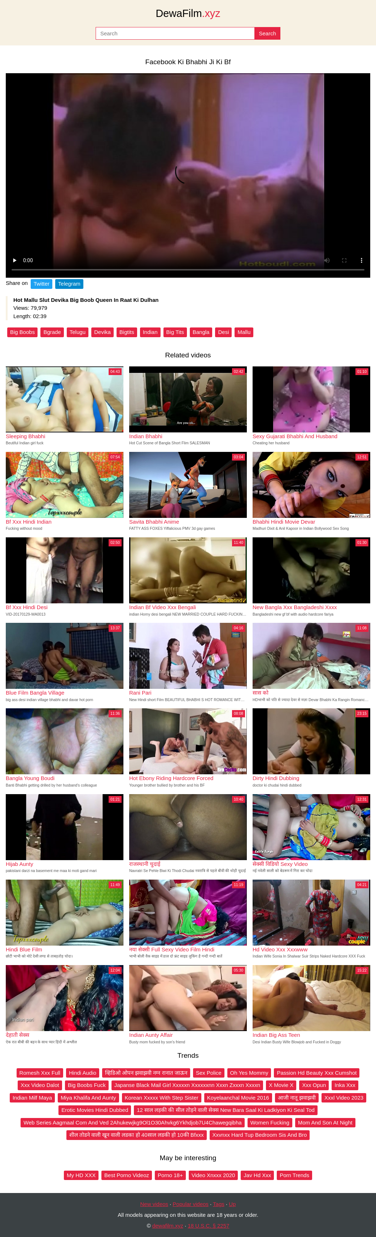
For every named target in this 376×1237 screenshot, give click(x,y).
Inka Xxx (345, 1085)
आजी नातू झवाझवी (297, 1098)
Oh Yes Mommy (249, 1073)
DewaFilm (188, 13)
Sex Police (209, 1073)
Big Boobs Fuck (87, 1085)
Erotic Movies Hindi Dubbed (94, 1110)
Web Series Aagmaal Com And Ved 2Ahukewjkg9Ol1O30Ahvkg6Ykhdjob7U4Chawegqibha (132, 1122)
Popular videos (191, 1204)
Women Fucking (269, 1122)
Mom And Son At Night (325, 1122)
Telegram (69, 284)
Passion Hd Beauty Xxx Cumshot (317, 1073)
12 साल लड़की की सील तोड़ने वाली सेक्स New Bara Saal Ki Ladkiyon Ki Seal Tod (226, 1110)
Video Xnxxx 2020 (213, 1175)
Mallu (243, 332)
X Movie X (281, 1085)
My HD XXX (81, 1175)
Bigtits (126, 332)
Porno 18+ (170, 1175)
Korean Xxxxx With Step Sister (161, 1098)
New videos (154, 1204)
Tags (218, 1204)
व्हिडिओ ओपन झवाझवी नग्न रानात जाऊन (146, 1073)
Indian (150, 332)
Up (232, 1204)
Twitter (41, 284)
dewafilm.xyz (167, 1226)
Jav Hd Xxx (257, 1175)
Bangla (201, 332)
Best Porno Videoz (126, 1175)
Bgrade (52, 332)
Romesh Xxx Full (39, 1073)
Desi (223, 332)
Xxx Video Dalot (40, 1085)
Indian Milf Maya (32, 1098)
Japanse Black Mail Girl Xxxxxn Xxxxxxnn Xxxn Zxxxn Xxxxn (187, 1085)
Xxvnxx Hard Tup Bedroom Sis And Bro (260, 1135)
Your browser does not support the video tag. (188, 175)
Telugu (78, 332)
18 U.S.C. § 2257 (208, 1226)
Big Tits (175, 332)
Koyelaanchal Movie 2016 (238, 1098)
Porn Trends (294, 1175)
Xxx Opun (314, 1085)
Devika (102, 332)
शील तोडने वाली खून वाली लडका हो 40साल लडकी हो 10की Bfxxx (136, 1135)
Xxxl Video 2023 (343, 1098)
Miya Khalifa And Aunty (88, 1098)
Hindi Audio (82, 1073)
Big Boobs (22, 332)
